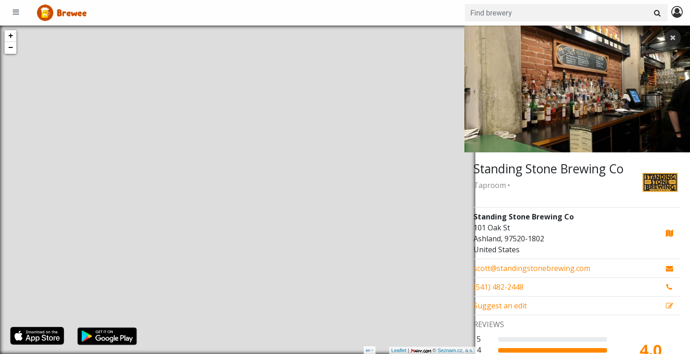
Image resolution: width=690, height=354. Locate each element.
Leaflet (387, 350)
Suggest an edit (500, 306)
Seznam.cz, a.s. (444, 350)
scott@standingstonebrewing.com (532, 268)
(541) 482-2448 (499, 287)
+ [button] (10, 36)
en (368, 350)
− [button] (10, 47)
